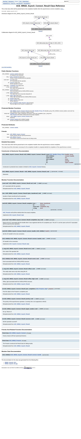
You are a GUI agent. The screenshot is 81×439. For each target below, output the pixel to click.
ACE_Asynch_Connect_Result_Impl (19, 243)
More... (62, 9)
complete (12, 113)
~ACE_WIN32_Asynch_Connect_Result (19, 116)
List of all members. (7, 67)
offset (11, 92)
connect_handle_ (14, 127)
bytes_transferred (14, 77)
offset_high (13, 95)
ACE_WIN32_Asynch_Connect (17, 134)
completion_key (14, 85)
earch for (66, 1)
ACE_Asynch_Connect (35, 167)
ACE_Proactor (13, 114)
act (11, 80)
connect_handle (14, 74)
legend (40, 31)
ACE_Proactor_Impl (24, 103)
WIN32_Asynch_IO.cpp (11, 362)
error (11, 87)
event (11, 90)
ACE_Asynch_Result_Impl (16, 215)
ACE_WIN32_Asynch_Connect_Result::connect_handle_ (26, 354)
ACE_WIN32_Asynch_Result (22, 188)
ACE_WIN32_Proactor (15, 137)
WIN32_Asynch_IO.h (10, 361)
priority (12, 98)
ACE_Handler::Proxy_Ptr (38, 111)
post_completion (14, 103)
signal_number (13, 100)
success (12, 82)
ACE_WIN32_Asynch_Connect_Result (19, 111)
